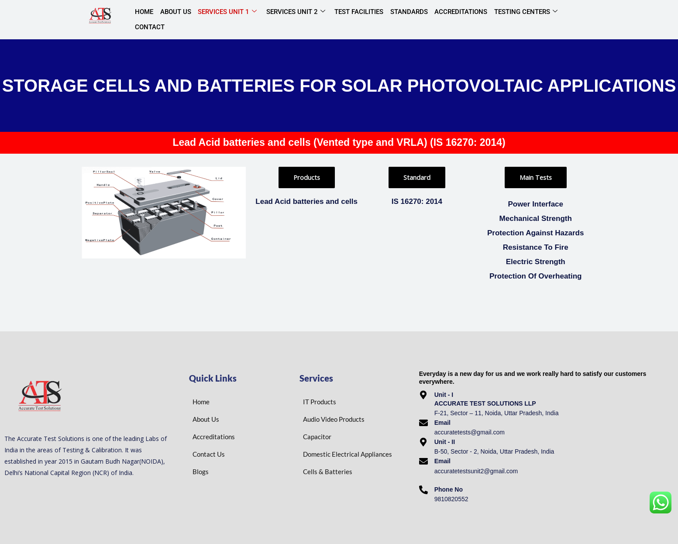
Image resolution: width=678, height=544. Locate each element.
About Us (173, 19)
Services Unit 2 (290, 19)
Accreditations (450, 19)
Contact (568, 19)
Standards (400, 19)
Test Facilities (351, 19)
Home (143, 19)
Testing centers (514, 19)
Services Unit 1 (223, 19)
